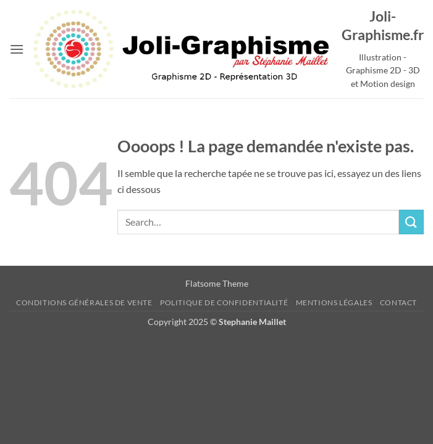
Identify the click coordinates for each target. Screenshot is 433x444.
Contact (398, 302)
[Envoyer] (411, 222)
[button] (16, 49)
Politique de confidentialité (224, 302)
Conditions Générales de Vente (84, 302)
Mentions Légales (334, 302)
